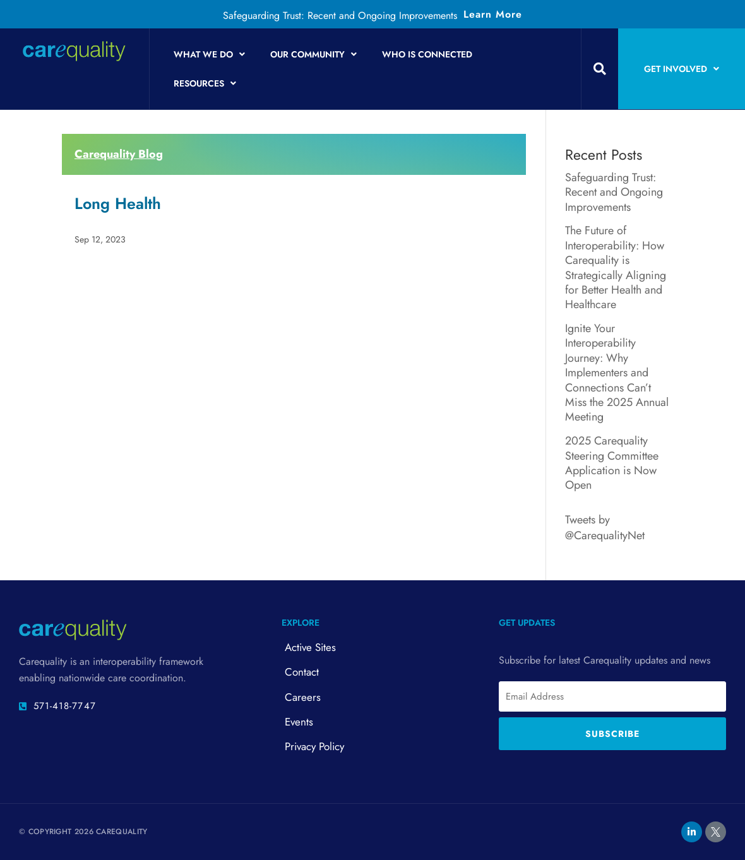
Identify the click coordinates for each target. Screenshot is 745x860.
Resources (205, 83)
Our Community (313, 54)
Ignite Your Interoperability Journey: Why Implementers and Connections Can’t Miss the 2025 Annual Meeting (617, 372)
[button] (599, 68)
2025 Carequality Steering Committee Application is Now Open (612, 463)
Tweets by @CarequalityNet (605, 527)
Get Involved (681, 69)
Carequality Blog (118, 154)
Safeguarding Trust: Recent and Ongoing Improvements (340, 15)
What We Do (209, 54)
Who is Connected (427, 54)
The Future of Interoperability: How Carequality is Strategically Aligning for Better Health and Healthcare (615, 267)
